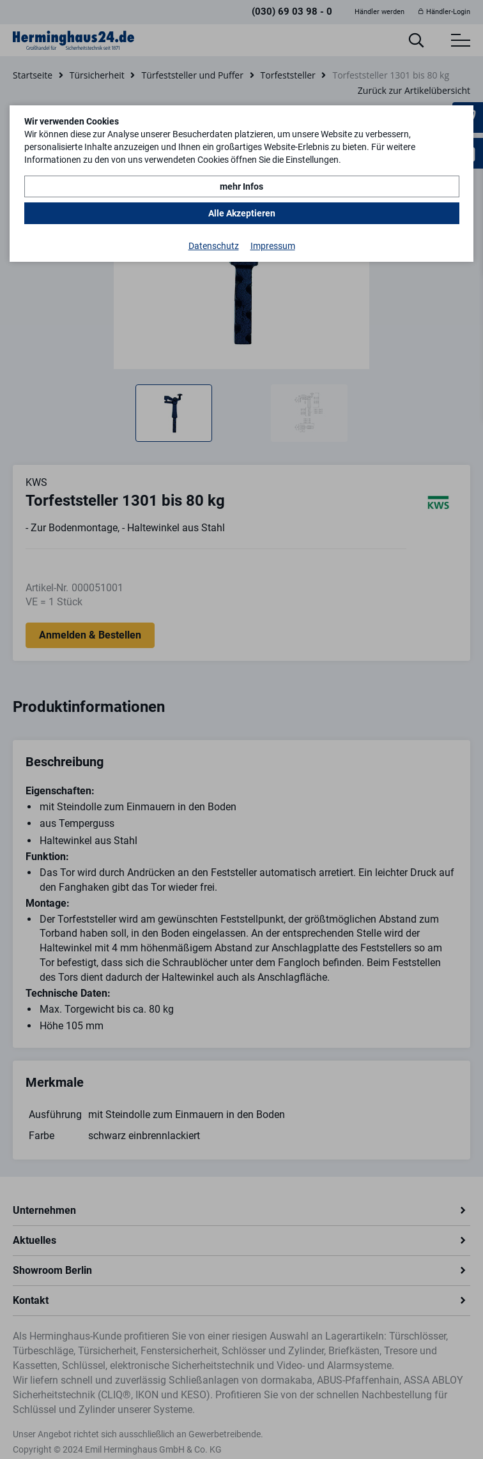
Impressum (272, 246)
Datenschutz (213, 246)
